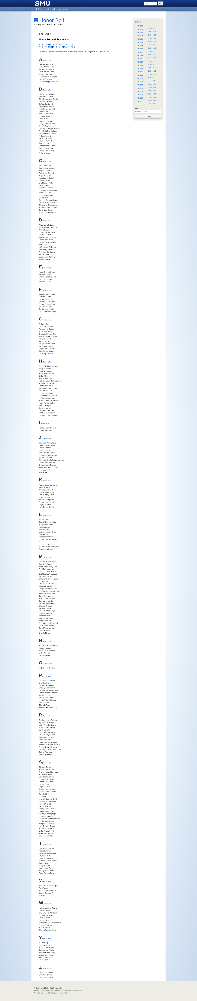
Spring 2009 (152, 81)
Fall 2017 (140, 52)
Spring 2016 (152, 58)
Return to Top (47, 60)
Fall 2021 (140, 39)
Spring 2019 (152, 48)
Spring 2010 (152, 77)
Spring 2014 (152, 64)
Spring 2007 (152, 87)
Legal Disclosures (51, 993)
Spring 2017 (152, 54)
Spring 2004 (152, 97)
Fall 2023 (140, 32)
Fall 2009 (140, 78)
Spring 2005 (152, 94)
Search (148, 117)
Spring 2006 (152, 90)
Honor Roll (49, 20)
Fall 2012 (140, 68)
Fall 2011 (140, 72)
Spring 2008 (152, 84)
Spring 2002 (152, 104)
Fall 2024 (140, 29)
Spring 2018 (152, 51)
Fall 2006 (140, 88)
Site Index (64, 993)
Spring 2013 (152, 68)
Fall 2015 (140, 59)
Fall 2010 (140, 75)
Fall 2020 (140, 42)
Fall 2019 (140, 45)
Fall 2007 (140, 85)
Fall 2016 (140, 55)
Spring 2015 (152, 61)
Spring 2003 (152, 100)
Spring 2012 (152, 71)
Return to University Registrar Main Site (52, 9)
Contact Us (38, 993)
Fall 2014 (140, 62)
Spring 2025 (152, 28)
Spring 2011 (152, 74)
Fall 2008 (140, 81)
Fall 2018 (140, 49)
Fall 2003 (140, 98)
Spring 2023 (152, 35)
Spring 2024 (152, 31)
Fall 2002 (140, 101)
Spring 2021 (152, 41)
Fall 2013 (140, 65)
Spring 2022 (152, 38)
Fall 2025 (140, 26)
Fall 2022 (140, 36)
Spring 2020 (152, 45)
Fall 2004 (140, 95)
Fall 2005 (140, 91)
